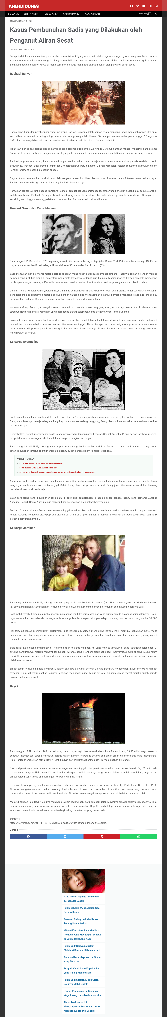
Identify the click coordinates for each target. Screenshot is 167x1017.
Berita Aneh (32, 9)
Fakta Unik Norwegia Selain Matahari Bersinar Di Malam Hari (135, 102)
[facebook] (129, 3)
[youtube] (142, 3)
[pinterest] (71, 979)
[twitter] (135, 3)
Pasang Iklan (93, 9)
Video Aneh (53, 9)
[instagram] (148, 3)
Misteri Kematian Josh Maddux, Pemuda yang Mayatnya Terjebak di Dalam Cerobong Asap (56, 556)
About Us (55, 1007)
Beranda (15, 9)
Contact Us (76, 1007)
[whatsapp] (96, 979)
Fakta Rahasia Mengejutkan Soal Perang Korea (39, 552)
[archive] (136, 191)
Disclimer (65, 1007)
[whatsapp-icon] (154, 3)
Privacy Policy (88, 1007)
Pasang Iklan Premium (106, 1007)
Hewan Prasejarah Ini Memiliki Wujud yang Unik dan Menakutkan (137, 151)
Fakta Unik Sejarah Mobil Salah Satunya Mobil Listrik (41, 547)
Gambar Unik (72, 9)
